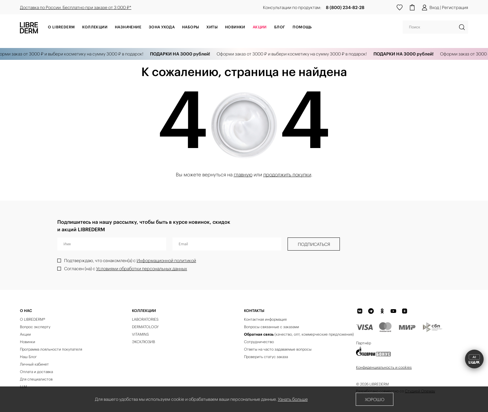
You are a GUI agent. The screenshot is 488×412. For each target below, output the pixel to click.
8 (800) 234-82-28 (345, 7)
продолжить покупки (287, 174)
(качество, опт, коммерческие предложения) (299, 334)
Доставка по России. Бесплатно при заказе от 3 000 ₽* (75, 7)
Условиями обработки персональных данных (141, 268)
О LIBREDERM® (32, 319)
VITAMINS (140, 334)
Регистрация (455, 7)
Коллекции (94, 27)
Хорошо (374, 399)
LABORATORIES (145, 319)
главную (243, 174)
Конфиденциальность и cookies (384, 367)
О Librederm (61, 27)
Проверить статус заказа (266, 356)
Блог (279, 27)
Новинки (235, 27)
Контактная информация (265, 319)
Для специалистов (36, 379)
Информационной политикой (166, 260)
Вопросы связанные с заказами (271, 326)
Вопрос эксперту (35, 326)
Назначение (128, 27)
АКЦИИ (260, 27)
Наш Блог (28, 356)
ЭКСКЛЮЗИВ (143, 341)
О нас (26, 310)
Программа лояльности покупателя (51, 349)
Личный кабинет (34, 364)
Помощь (302, 27)
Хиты (212, 27)
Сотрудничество (259, 341)
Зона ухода (162, 27)
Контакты (254, 310)
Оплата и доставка (36, 371)
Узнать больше (293, 399)
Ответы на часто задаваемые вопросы (278, 349)
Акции (25, 334)
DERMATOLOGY (145, 326)
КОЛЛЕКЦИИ (144, 310)
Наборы (190, 27)
